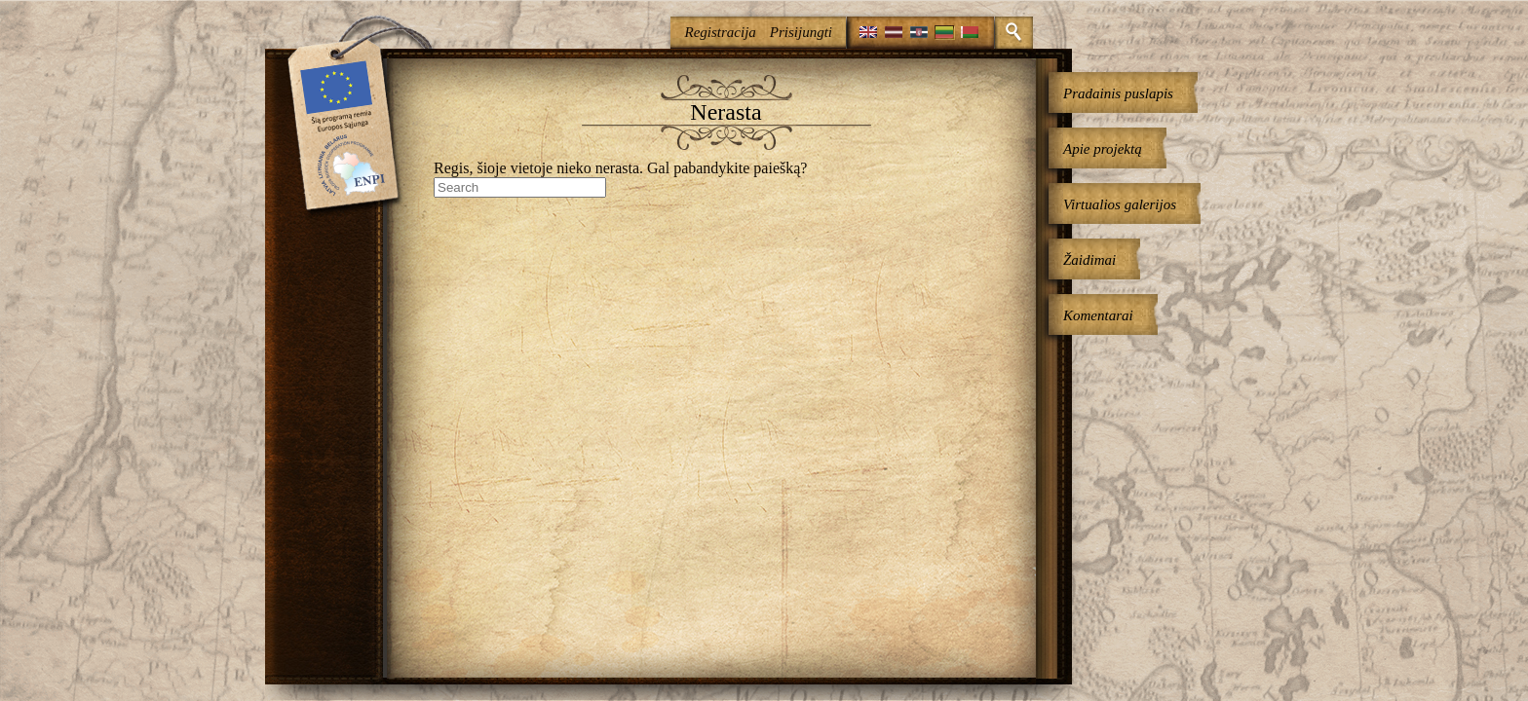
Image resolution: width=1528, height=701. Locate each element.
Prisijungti (801, 32)
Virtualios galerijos (1119, 204)
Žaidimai (1089, 260)
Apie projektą (1102, 149)
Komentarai (1098, 315)
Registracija (719, 32)
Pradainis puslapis (1118, 93)
